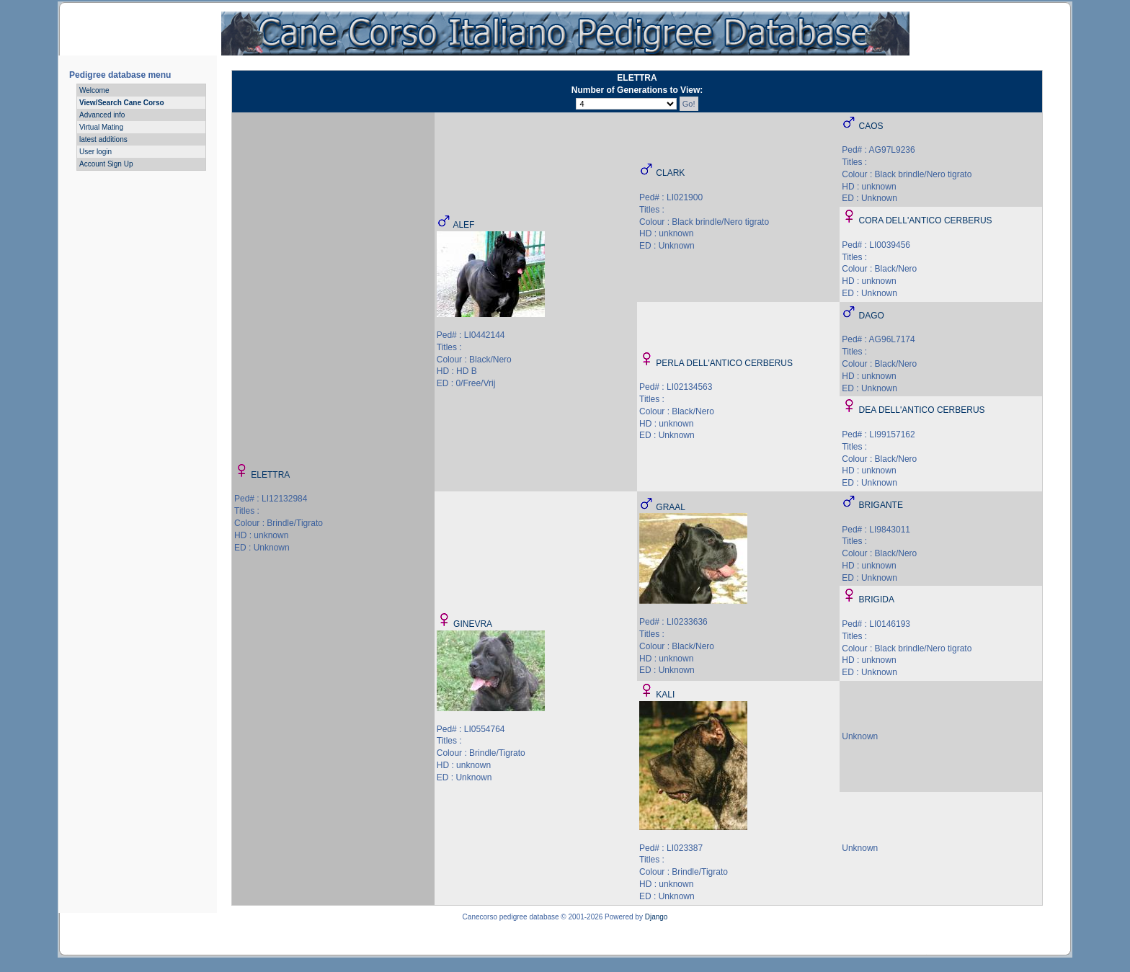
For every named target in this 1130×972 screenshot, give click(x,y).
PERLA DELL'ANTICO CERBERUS (724, 363)
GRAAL (670, 507)
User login (95, 152)
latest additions (103, 139)
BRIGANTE (881, 505)
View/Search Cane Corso (121, 103)
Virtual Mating (101, 127)
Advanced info (102, 115)
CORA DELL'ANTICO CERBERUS (925, 220)
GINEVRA (472, 624)
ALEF (463, 225)
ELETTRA (270, 475)
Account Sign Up (106, 164)
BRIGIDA (876, 599)
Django (656, 917)
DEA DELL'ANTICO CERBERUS (922, 410)
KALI (665, 695)
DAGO (871, 316)
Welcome (94, 90)
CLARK (670, 173)
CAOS (871, 126)
